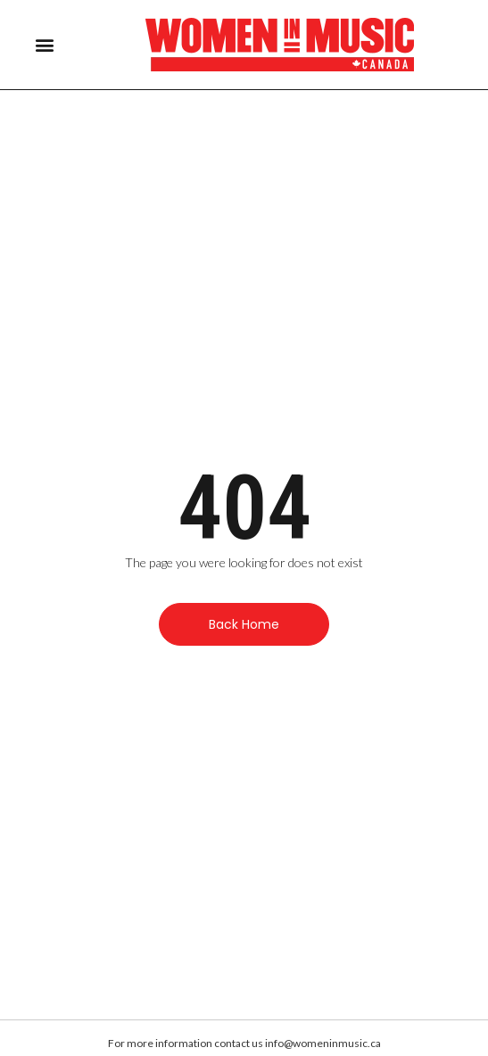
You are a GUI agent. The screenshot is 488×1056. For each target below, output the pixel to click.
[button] (44, 45)
